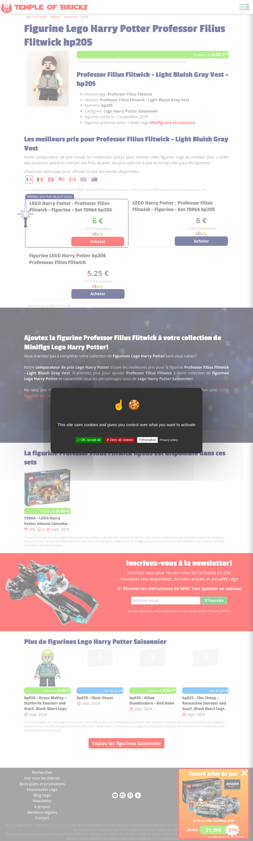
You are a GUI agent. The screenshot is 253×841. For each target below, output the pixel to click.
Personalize (147, 440)
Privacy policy (169, 440)
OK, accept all (88, 440)
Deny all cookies (120, 440)
